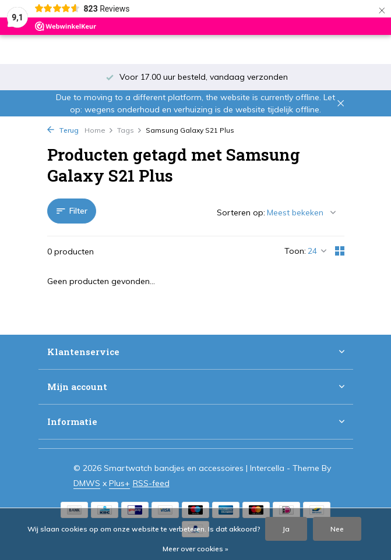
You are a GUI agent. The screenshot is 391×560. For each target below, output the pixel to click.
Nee (337, 528)
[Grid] (339, 251)
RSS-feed (151, 483)
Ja (286, 528)
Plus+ (119, 483)
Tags (129, 130)
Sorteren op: (241, 212)
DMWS (86, 483)
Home (99, 130)
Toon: (295, 251)
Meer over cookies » (195, 548)
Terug (63, 130)
